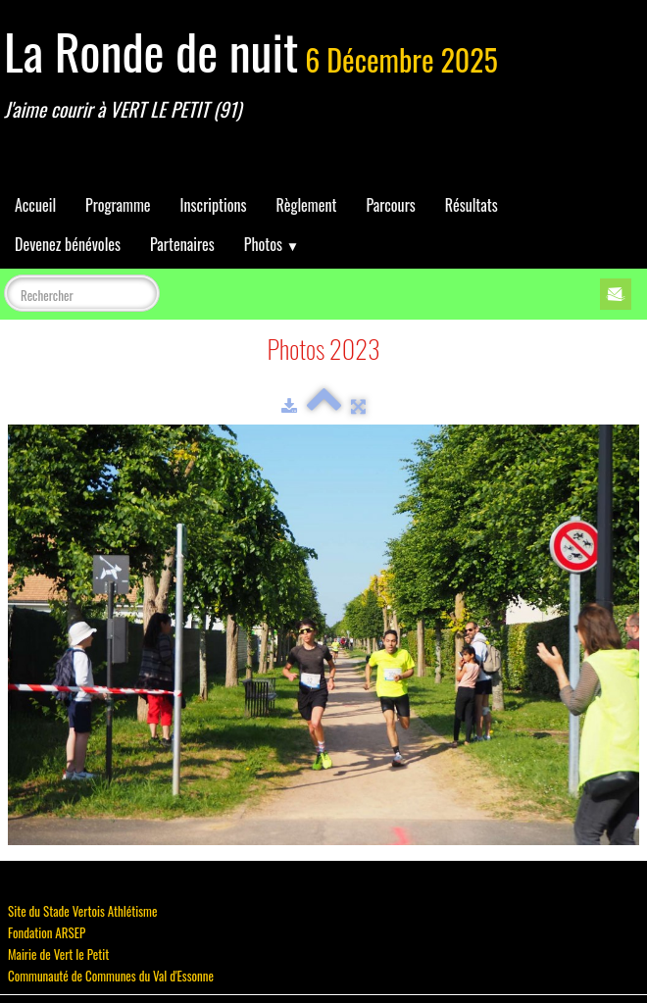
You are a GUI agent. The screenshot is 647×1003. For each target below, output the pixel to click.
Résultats (471, 205)
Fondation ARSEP (46, 932)
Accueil (35, 205)
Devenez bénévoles (68, 244)
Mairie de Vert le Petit (58, 954)
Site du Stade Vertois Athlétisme (82, 911)
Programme (118, 205)
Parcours (390, 205)
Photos (271, 244)
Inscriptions (213, 205)
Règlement (305, 205)
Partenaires (182, 244)
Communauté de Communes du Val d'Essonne (111, 975)
